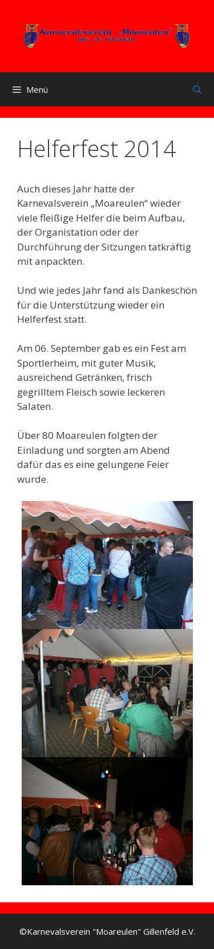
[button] (107, 565)
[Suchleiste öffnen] (197, 89)
